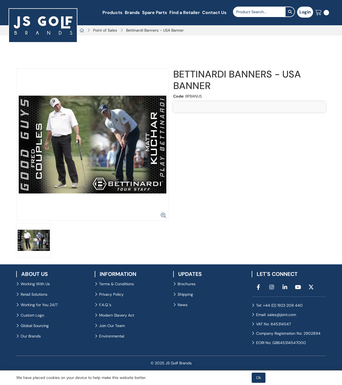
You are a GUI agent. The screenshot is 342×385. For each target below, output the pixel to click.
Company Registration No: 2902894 (288, 333)
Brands (132, 12)
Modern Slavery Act (116, 315)
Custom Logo (32, 315)
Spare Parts (154, 12)
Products (112, 12)
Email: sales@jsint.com (276, 314)
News (183, 304)
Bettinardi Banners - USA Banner (155, 30)
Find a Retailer (184, 12)
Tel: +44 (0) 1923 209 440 (279, 305)
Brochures (187, 283)
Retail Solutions (34, 294)
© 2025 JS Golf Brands (171, 363)
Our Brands (31, 336)
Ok (258, 377)
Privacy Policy (111, 294)
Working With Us (35, 283)
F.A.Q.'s (105, 304)
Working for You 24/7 (39, 304)
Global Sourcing (35, 325)
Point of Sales (105, 30)
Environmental (111, 336)
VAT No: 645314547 (273, 324)
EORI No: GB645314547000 (281, 342)
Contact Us (214, 12)
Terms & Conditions (116, 283)
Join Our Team (112, 325)
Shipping (185, 294)
